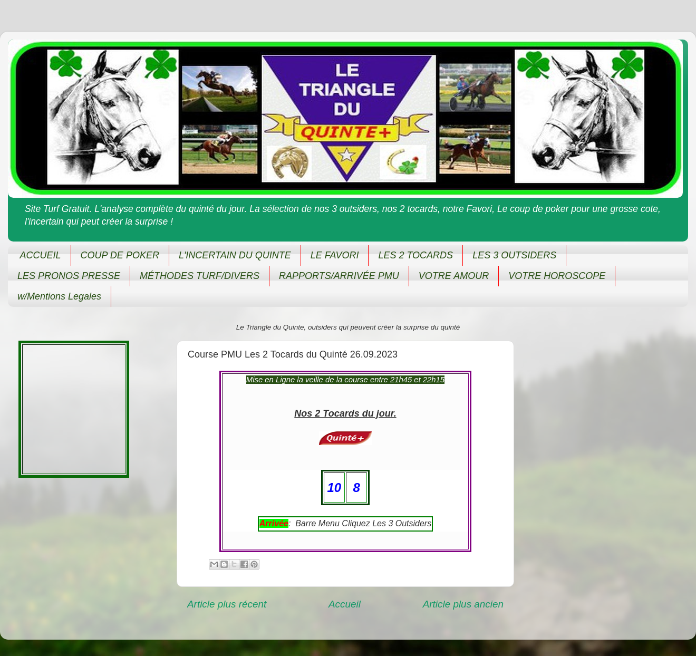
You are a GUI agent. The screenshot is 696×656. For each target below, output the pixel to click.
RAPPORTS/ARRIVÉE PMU (339, 276)
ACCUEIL (40, 255)
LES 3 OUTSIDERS (514, 255)
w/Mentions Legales (59, 296)
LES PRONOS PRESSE (68, 276)
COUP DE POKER (120, 255)
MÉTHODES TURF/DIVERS (199, 276)
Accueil (344, 604)
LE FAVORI (335, 255)
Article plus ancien (463, 604)
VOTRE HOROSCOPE (556, 276)
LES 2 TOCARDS (415, 255)
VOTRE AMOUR (454, 276)
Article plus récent (226, 604)
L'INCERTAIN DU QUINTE (235, 255)
